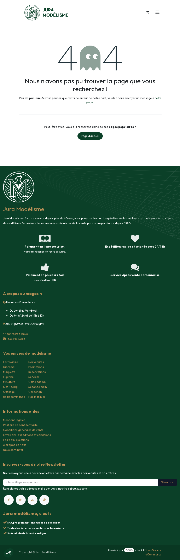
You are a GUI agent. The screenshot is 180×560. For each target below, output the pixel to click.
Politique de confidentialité (20, 425)
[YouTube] (32, 500)
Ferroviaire (10, 362)
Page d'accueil (90, 136)
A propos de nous (14, 445)
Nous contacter (13, 450)
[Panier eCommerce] (147, 12)
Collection (35, 392)
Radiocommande (14, 397)
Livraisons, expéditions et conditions (27, 435)
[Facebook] (9, 500)
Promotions (36, 367)
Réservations (37, 372)
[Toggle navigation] (157, 12)
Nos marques (37, 397)
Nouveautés (36, 362)
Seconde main (37, 387)
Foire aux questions (16, 440)
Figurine (8, 377)
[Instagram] (21, 500)
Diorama (8, 367)
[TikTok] (44, 500)
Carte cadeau (37, 382)
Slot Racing (10, 387)
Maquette (9, 372)
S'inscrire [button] (167, 482)
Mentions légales (14, 420)
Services (34, 377)
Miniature (9, 382)
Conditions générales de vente (23, 430)
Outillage (9, 392)
